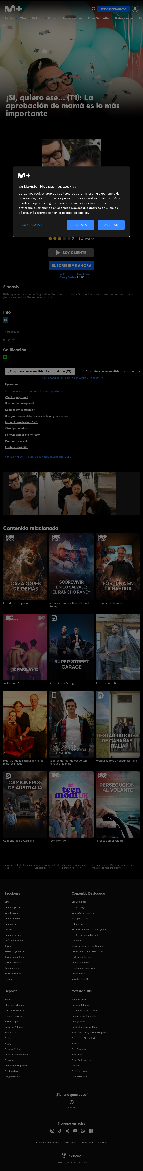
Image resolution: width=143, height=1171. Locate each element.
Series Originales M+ (15, 951)
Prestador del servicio (47, 1142)
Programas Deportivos (83, 967)
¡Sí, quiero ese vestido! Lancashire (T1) (39, 371)
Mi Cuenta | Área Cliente (84, 1010)
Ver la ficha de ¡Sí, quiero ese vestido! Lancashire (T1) (38, 456)
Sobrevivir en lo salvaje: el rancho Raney (70, 604)
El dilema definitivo (16, 447)
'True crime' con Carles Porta (87, 951)
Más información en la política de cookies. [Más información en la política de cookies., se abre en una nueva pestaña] (59, 213)
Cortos (8, 929)
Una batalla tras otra (83, 912)
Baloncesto (124, 18)
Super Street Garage (62, 683)
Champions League (15, 1004)
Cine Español (12, 912)
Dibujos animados (81, 962)
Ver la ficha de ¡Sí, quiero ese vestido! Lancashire (72, 377)
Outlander (77, 940)
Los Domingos (79, 901)
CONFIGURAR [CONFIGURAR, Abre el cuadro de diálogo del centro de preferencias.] (32, 225)
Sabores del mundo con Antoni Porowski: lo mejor (68, 762)
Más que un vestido (16, 441)
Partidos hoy (11, 1070)
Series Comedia (13, 962)
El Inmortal (77, 923)
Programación (12, 1076)
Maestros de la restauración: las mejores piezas (23, 762)
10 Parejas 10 (11, 683)
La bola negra (79, 907)
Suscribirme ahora (113, 8)
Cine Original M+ (13, 907)
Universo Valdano (14, 1026)
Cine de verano (13, 934)
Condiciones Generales (84, 1015)
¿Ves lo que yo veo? (16, 397)
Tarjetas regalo (79, 1070)
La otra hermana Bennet (85, 934)
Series (9, 18)
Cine (23, 18)
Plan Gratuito (98, 18)
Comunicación (79, 1076)
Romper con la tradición (20, 409)
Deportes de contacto (16, 1054)
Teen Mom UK (57, 840)
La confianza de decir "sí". (21, 422)
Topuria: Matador (14, 1048)
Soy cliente (71, 252)
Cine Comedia (12, 918)
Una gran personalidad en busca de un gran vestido (36, 416)
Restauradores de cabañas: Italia (116, 760)
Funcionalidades (80, 1004)
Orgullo (9, 978)
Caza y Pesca (78, 973)
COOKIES (102, 1142)
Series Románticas (14, 956)
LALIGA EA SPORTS (14, 1010)
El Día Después (12, 1021)
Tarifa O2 (76, 1065)
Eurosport (10, 1059)
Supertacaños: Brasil (108, 683)
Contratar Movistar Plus (84, 1026)
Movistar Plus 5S (80, 978)
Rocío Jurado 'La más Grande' (88, 945)
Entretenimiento (13, 973)
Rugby (8, 1043)
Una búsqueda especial (19, 403)
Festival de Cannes (81, 956)
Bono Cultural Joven (82, 1059)
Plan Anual (77, 1054)
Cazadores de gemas (16, 603)
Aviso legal (70, 1142)
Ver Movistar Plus (80, 999)
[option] (24, 493)
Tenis (7, 1037)
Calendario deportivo (65, 18)
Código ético (78, 1021)
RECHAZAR (80, 225)
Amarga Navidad (80, 918)
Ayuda (71, 1104)
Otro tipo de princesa (18, 428)
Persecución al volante (110, 840)
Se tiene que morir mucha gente (89, 929)
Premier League (13, 1015)
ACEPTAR (111, 225)
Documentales (12, 967)
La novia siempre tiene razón (22, 434)
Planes (75, 1043)
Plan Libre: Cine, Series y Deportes (90, 1032)
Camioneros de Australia (18, 840)
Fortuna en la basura (109, 603)
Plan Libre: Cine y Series (84, 1037)
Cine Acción (11, 923)
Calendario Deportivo (16, 1065)
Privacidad (87, 1142)
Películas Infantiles (15, 940)
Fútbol (37, 18)
